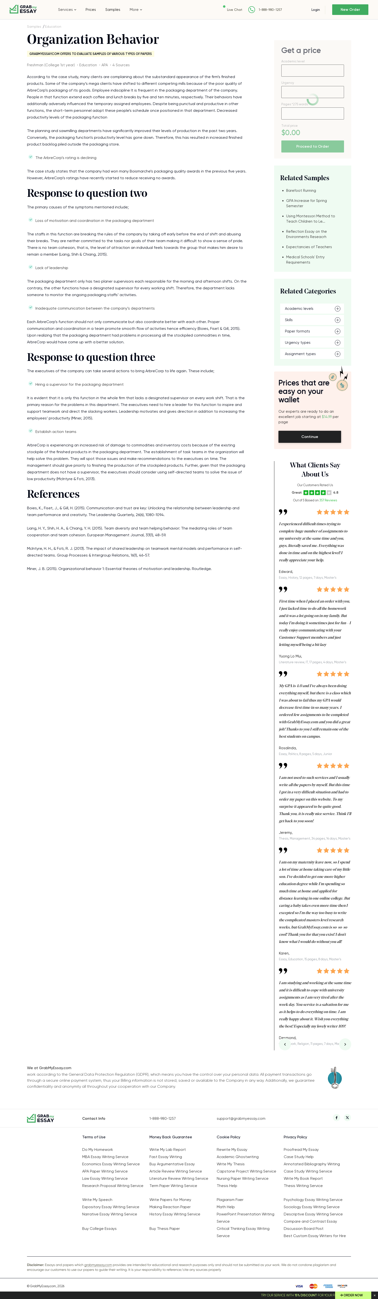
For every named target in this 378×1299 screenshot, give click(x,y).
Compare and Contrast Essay (310, 1221)
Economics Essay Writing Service (111, 1164)
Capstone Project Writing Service (246, 1171)
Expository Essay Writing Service (110, 1207)
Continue (309, 436)
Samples (112, 9)
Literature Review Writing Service (178, 1178)
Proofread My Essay (301, 1149)
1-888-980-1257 (270, 10)
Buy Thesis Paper (164, 1228)
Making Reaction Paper (170, 1207)
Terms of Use (94, 1137)
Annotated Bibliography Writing (312, 1164)
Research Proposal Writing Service (112, 1185)
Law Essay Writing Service (105, 1178)
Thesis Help (227, 1185)
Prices (91, 9)
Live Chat (234, 10)
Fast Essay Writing (165, 1156)
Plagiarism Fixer (230, 1199)
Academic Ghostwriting (238, 1156)
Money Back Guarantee (170, 1137)
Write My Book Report (303, 1178)
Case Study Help (299, 1156)
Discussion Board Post (304, 1228)
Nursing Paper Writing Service (243, 1178)
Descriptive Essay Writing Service (313, 1214)
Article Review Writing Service (175, 1171)
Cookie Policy (228, 1137)
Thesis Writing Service (303, 1185)
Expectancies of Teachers (309, 247)
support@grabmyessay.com (241, 1118)
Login (315, 10)
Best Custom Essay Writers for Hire (315, 1235)
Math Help (226, 1207)
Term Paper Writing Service (173, 1185)
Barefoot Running (301, 190)
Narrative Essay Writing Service (109, 1214)
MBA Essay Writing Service (105, 1156)
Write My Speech (97, 1199)
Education (53, 26)
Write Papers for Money (170, 1199)
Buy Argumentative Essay (172, 1164)
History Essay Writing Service (174, 1214)
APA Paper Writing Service (105, 1171)
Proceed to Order (312, 146)
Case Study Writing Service (308, 1171)
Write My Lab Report (167, 1149)
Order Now (353, 1295)
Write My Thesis (231, 1164)
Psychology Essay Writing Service (313, 1199)
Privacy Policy (295, 1137)
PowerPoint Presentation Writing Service (245, 1218)
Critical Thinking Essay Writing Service (243, 1232)
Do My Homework (97, 1149)
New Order (350, 9)
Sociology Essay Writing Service (312, 1207)
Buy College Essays (99, 1228)
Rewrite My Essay (232, 1149)
